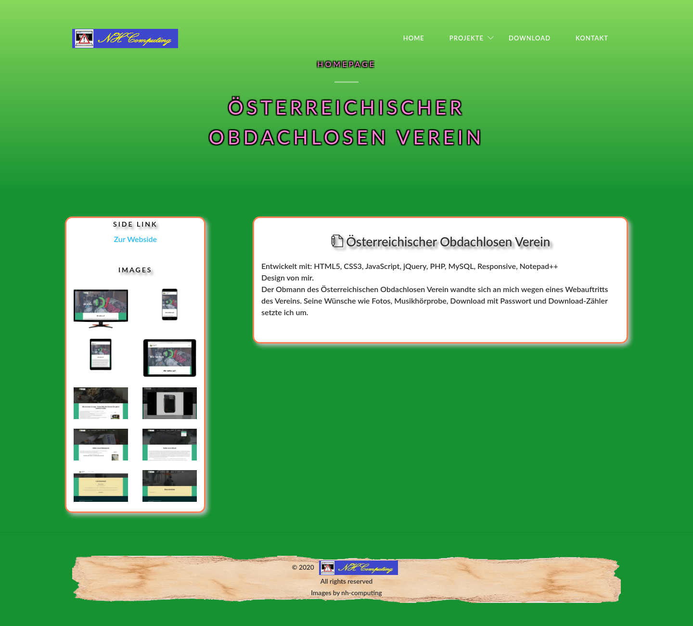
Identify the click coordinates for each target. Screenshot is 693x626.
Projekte (466, 38)
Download (530, 38)
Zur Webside (135, 238)
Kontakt (592, 38)
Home (413, 38)
